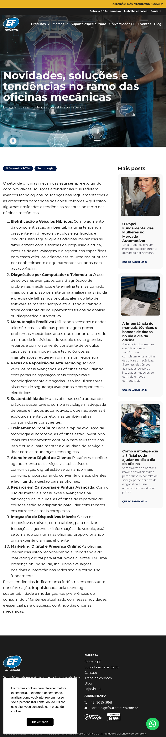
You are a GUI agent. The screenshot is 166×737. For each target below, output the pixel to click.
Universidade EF (122, 24)
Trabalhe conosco (136, 11)
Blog (157, 24)
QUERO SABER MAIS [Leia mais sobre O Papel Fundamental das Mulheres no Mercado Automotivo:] (134, 262)
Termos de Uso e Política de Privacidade (90, 733)
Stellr (142, 733)
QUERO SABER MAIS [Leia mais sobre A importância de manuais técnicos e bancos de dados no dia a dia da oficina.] (134, 389)
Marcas (60, 24)
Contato (156, 11)
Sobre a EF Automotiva (105, 11)
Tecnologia (46, 168)
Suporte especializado (88, 24)
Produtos (40, 24)
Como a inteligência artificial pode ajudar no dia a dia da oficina (140, 457)
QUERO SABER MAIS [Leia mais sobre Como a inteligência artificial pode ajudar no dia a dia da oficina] (134, 501)
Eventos (144, 24)
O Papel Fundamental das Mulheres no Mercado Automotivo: (138, 232)
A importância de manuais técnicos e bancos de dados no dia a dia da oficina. (139, 331)
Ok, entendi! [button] (40, 722)
